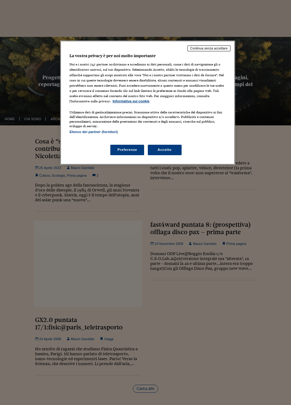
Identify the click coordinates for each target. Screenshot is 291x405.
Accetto (165, 149)
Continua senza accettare (209, 48)
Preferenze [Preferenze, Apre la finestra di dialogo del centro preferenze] (127, 149)
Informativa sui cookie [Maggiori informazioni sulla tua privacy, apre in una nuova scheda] (130, 101)
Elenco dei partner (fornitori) (93, 132)
